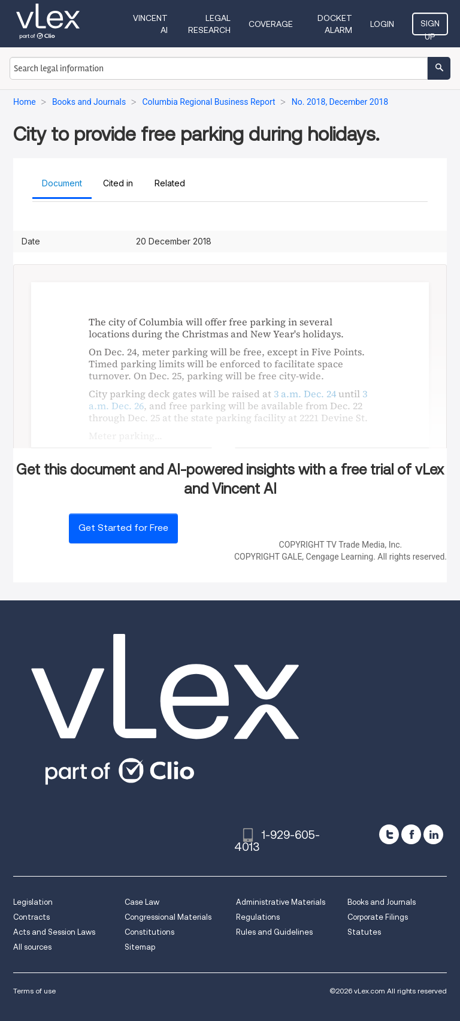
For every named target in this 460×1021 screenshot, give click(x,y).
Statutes (364, 932)
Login (382, 24)
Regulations (258, 917)
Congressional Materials (168, 917)
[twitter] (389, 834)
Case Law (142, 902)
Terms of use (34, 991)
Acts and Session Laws (54, 932)
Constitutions (149, 932)
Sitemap (140, 947)
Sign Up (430, 27)
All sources (32, 947)
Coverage (271, 24)
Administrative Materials (280, 902)
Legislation (33, 902)
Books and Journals (381, 902)
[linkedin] (433, 834)
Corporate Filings (377, 917)
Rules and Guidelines (274, 932)
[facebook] (411, 834)
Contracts (31, 917)
